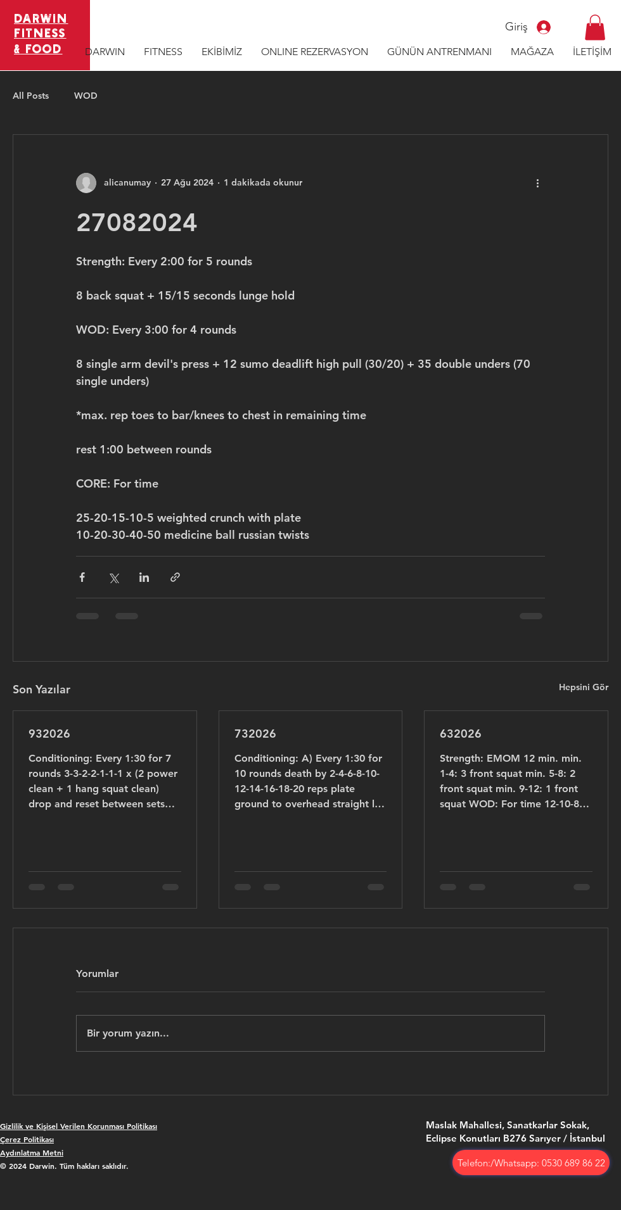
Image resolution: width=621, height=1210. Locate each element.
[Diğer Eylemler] (537, 183)
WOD (86, 95)
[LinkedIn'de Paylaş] (144, 577)
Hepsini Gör (583, 687)
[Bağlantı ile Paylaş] (175, 577)
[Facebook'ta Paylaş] (82, 577)
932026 (49, 733)
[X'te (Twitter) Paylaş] (113, 577)
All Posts (31, 95)
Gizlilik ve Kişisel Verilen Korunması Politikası (78, 1126)
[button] (595, 28)
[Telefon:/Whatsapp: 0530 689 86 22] (531, 1162)
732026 (255, 733)
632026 (461, 733)
